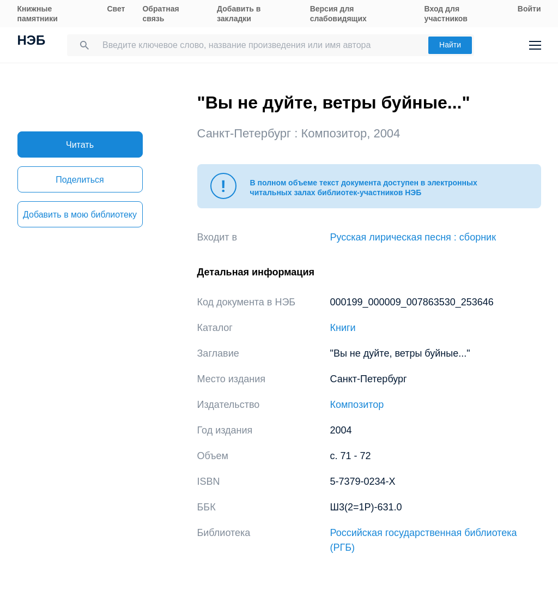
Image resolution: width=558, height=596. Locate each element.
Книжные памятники (37, 13)
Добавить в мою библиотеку (80, 214)
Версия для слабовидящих (338, 13)
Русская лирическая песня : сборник (413, 237)
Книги (343, 327)
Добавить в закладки (238, 13)
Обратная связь (160, 13)
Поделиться (80, 179)
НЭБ (31, 41)
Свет (116, 8)
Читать (80, 144)
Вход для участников (446, 13)
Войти (529, 8)
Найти (450, 44)
